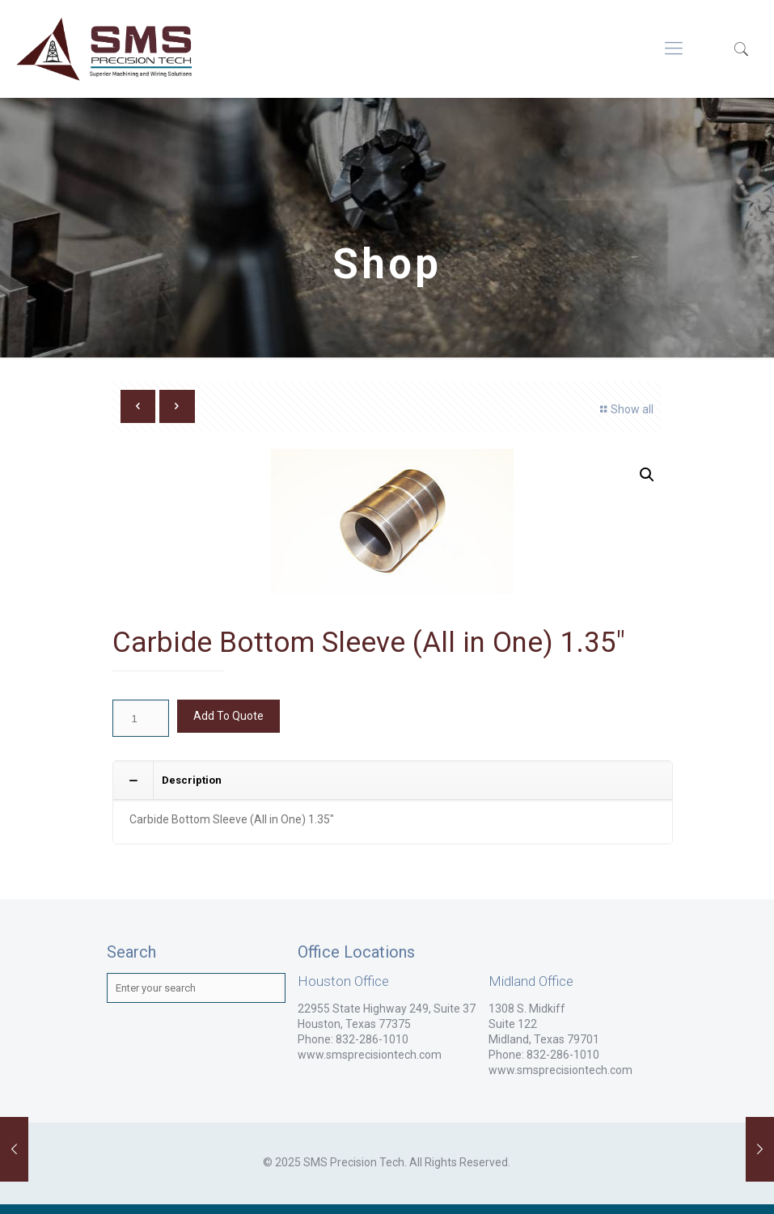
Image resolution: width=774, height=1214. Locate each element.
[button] (647, 474)
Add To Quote (228, 715)
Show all (624, 409)
